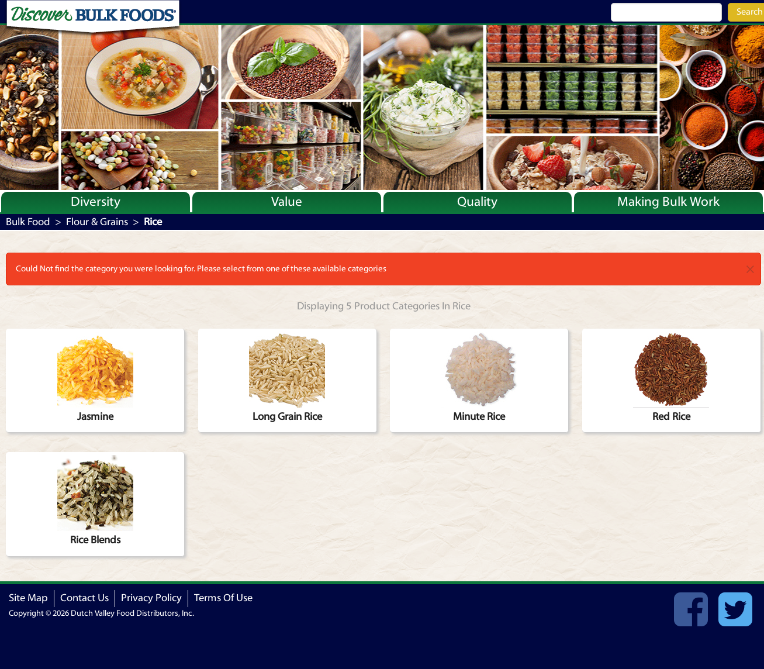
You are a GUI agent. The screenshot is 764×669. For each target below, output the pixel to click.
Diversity (95, 201)
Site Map (28, 598)
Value (286, 201)
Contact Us (84, 598)
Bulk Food (28, 222)
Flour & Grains (97, 222)
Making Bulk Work (668, 201)
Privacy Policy (151, 598)
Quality (477, 201)
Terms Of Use (223, 598)
